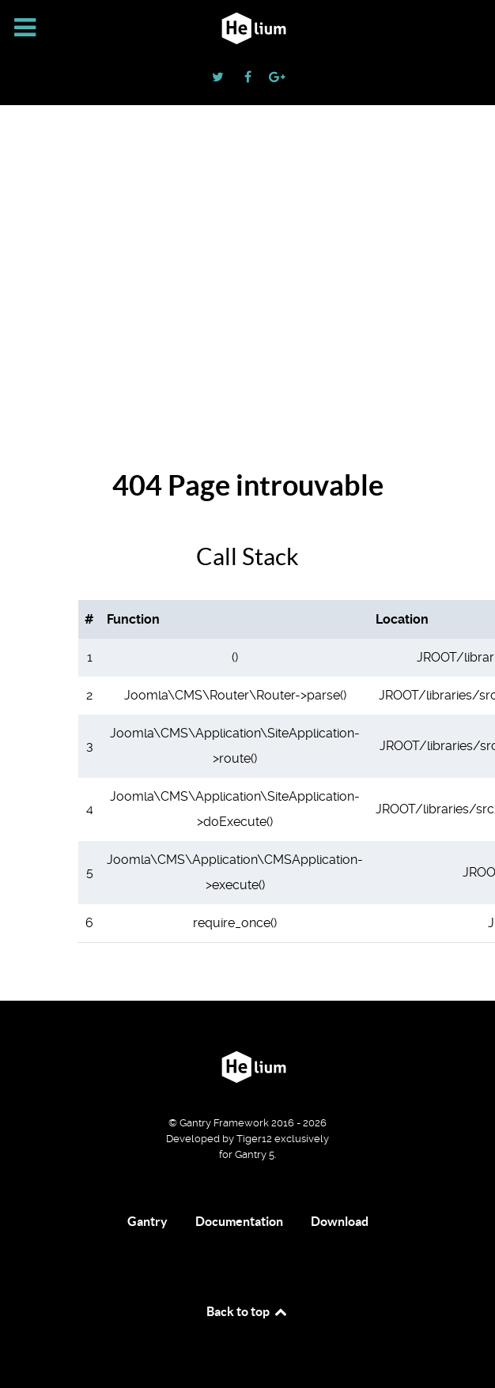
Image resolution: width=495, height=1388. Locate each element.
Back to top (247, 1311)
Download (339, 1221)
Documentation (239, 1221)
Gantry (147, 1221)
